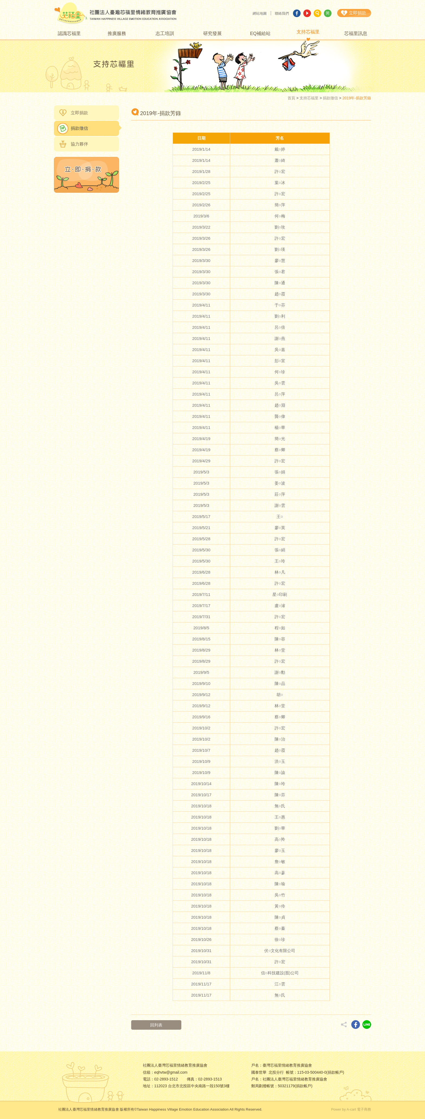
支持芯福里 (309, 98)
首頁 (291, 98)
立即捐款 (79, 112)
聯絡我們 (282, 13)
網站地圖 (260, 13)
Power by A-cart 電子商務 (351, 1109)
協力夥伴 (79, 144)
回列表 (156, 1025)
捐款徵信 (330, 98)
